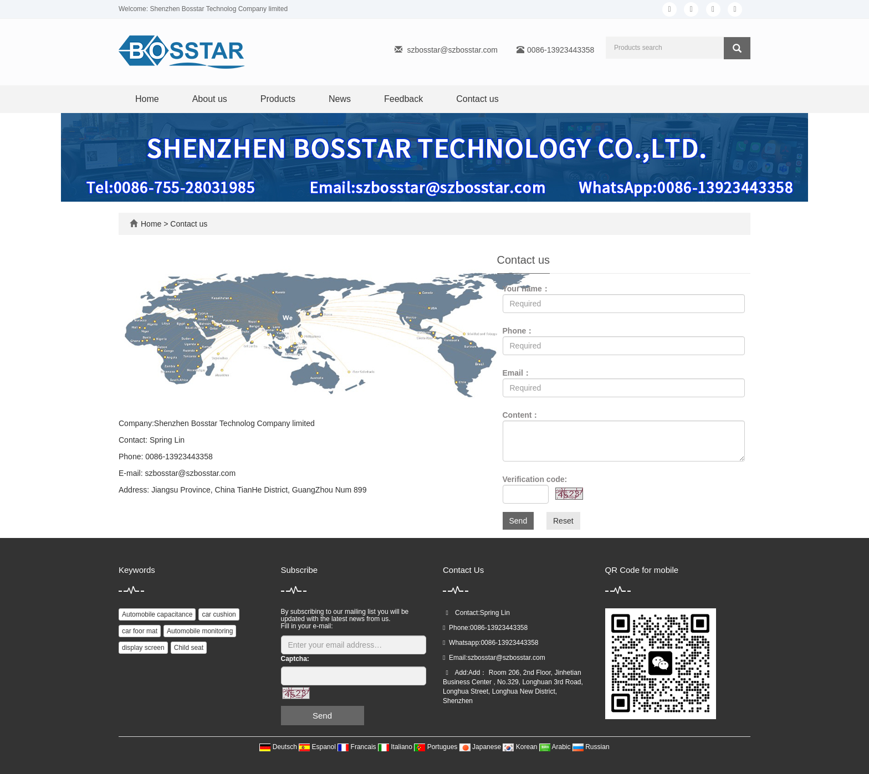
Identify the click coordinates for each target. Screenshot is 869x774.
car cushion (219, 614)
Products (277, 99)
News (340, 99)
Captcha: (295, 659)
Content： (521, 415)
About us (209, 99)
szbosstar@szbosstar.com (452, 49)
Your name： (526, 288)
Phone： (518, 330)
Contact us (477, 99)
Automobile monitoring (200, 631)
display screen (143, 648)
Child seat (188, 648)
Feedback (403, 99)
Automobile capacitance (157, 614)
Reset (563, 520)
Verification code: (535, 479)
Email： (517, 372)
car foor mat (139, 631)
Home (147, 99)
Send (518, 520)
